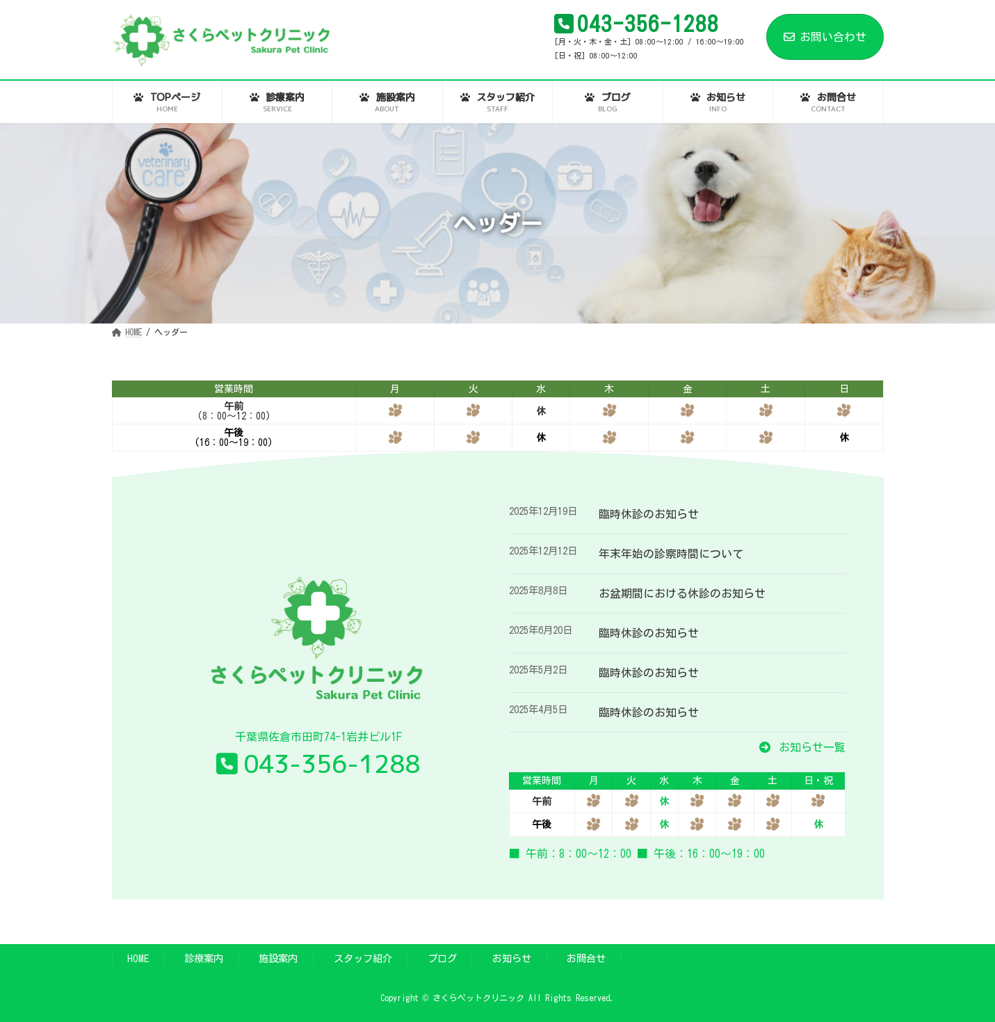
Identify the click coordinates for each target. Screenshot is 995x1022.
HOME (138, 958)
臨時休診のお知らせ (649, 514)
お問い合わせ (825, 36)
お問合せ (586, 958)
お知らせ (511, 958)
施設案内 (278, 958)
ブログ (442, 958)
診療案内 (203, 958)
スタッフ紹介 (363, 958)
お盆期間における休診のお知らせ (682, 593)
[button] (802, 747)
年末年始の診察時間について (671, 553)
